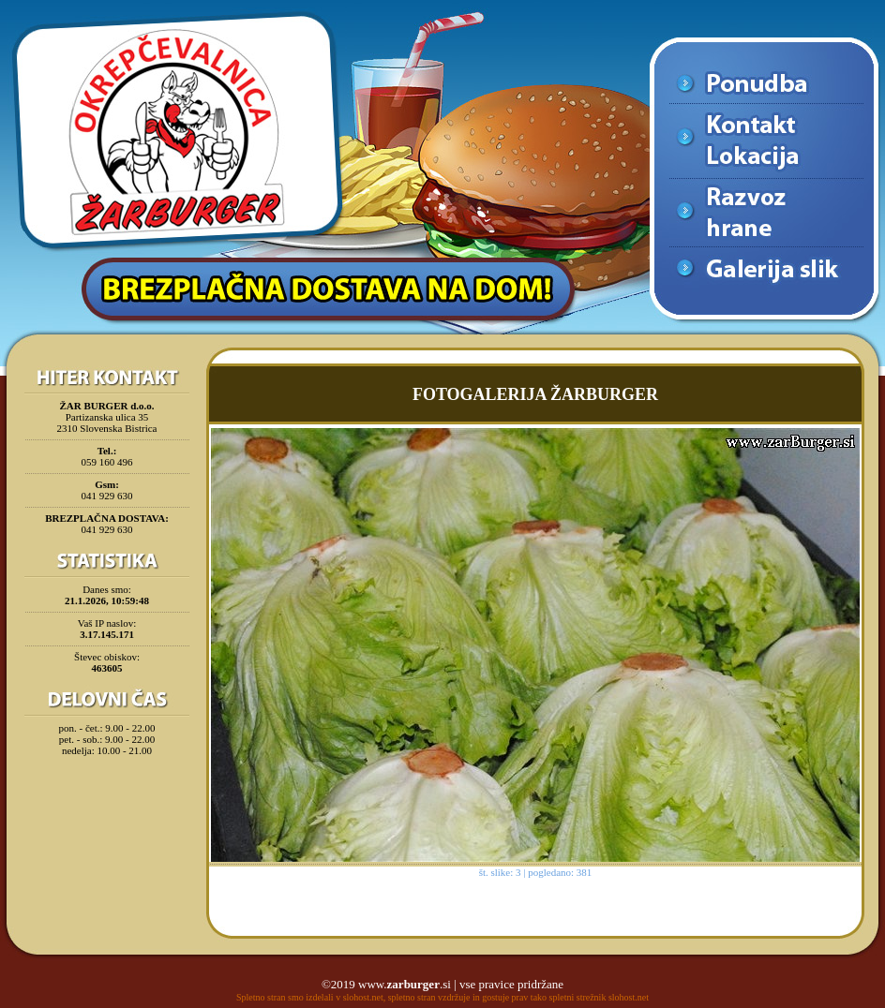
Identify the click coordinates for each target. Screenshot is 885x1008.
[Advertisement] (107, 809)
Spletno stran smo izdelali (285, 997)
